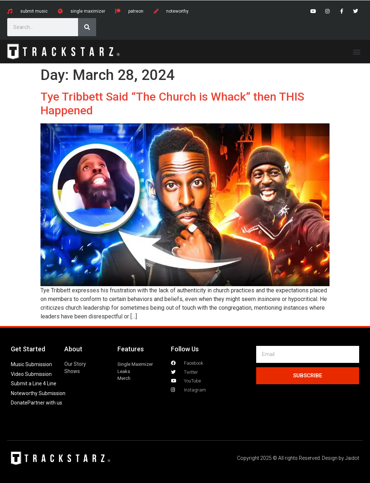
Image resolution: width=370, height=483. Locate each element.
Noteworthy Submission (38, 393)
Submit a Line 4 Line (33, 383)
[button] (357, 52)
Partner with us (44, 403)
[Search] (87, 27)
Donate (19, 403)
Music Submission (31, 364)
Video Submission (31, 374)
